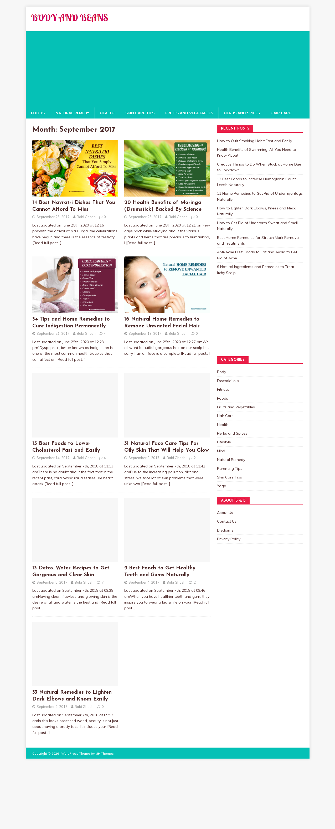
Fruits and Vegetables (189, 113)
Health (107, 113)
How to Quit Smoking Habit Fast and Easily (254, 140)
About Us (225, 512)
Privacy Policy (228, 539)
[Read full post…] (46, 242)
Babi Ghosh (86, 217)
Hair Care (281, 113)
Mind (221, 451)
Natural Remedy (72, 113)
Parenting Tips (229, 468)
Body (221, 371)
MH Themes (104, 753)
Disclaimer (226, 530)
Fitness (223, 389)
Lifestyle (224, 442)
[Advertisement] (168, 68)
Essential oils (228, 380)
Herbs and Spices (242, 113)
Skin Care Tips (139, 113)
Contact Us (226, 521)
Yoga (221, 485)
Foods (38, 113)
